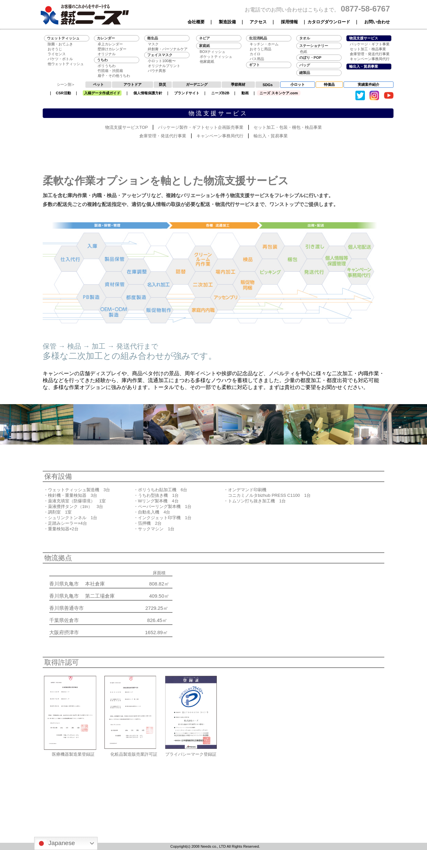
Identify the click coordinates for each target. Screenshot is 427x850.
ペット (98, 84)
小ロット (297, 84)
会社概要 (196, 21)
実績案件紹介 (368, 84)
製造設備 (227, 21)
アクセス (258, 21)
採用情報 (289, 21)
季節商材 (238, 84)
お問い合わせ (377, 21)
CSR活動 (63, 93)
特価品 (329, 84)
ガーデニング (197, 84)
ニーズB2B (220, 93)
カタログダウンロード (328, 21)
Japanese (55, 843)
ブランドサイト (186, 93)
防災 (162, 84)
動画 (245, 93)
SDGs (268, 85)
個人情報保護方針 (147, 93)
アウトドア (133, 84)
